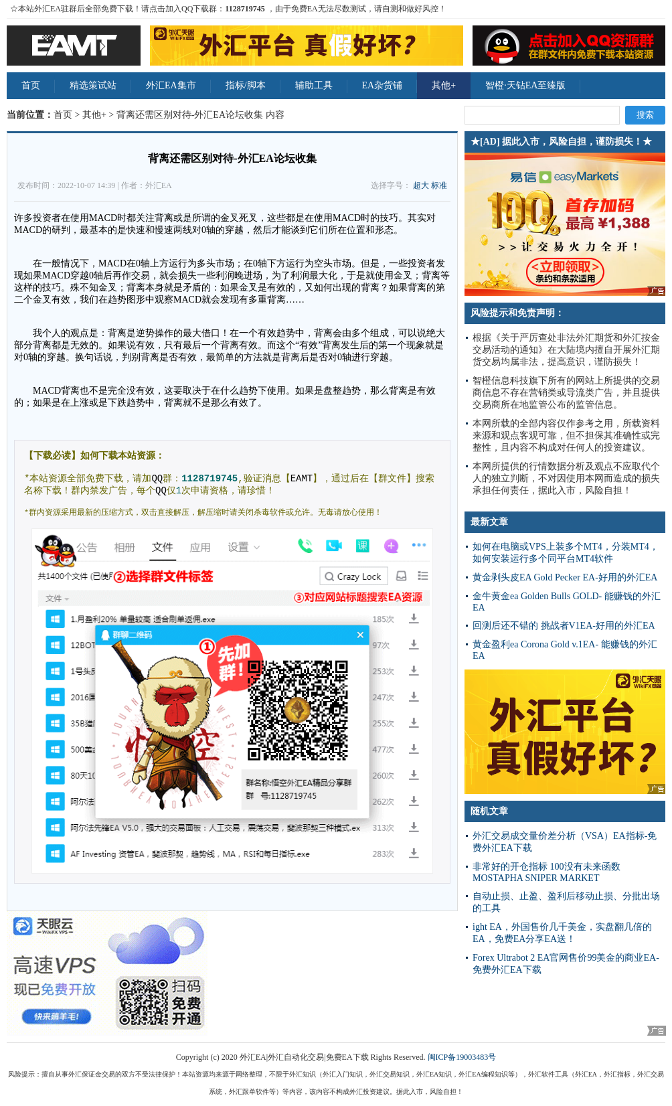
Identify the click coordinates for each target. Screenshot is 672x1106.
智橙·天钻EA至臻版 (525, 85)
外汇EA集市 (171, 85)
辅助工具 (314, 85)
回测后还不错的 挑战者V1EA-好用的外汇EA (564, 626)
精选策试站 (93, 85)
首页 (30, 85)
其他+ (444, 85)
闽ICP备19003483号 (462, 1057)
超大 (421, 185)
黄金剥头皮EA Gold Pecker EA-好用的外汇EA (565, 577)
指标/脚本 (246, 85)
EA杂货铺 (382, 85)
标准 (439, 185)
